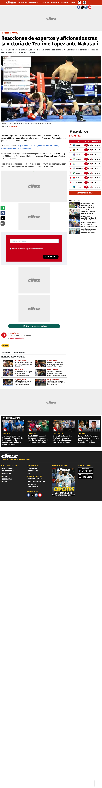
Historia (82, 433)
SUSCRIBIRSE (51, 257)
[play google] (89, 470)
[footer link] (51, 460)
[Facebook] (28, 495)
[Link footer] (9, 456)
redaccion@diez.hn (16, 338)
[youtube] (40, 495)
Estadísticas (81, 131)
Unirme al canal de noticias (36, 326)
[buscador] (79, 2)
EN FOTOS (6, 433)
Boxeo (5, 346)
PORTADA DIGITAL (59, 466)
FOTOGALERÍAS (13, 418)
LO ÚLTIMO (75, 200)
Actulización (58, 433)
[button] (3, 208)
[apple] (89, 476)
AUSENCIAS (32, 433)
